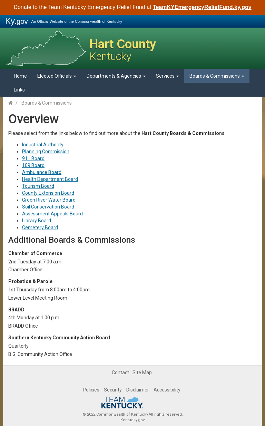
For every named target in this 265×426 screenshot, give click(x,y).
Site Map (142, 372)
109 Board (33, 165)
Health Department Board (50, 179)
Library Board (36, 220)
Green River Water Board (49, 200)
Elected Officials (56, 76)
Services (167, 76)
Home (20, 76)
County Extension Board (48, 193)
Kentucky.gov (132, 420)
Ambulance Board (41, 172)
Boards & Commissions (216, 76)
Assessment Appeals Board (52, 213)
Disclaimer (137, 390)
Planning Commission (45, 151)
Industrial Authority (42, 144)
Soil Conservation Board (48, 207)
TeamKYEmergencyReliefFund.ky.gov (202, 7)
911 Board (33, 158)
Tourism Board (38, 186)
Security (113, 390)
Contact (120, 372)
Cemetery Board (40, 227)
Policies (91, 390)
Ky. (16, 21)
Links (19, 90)
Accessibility (167, 390)
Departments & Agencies (116, 76)
